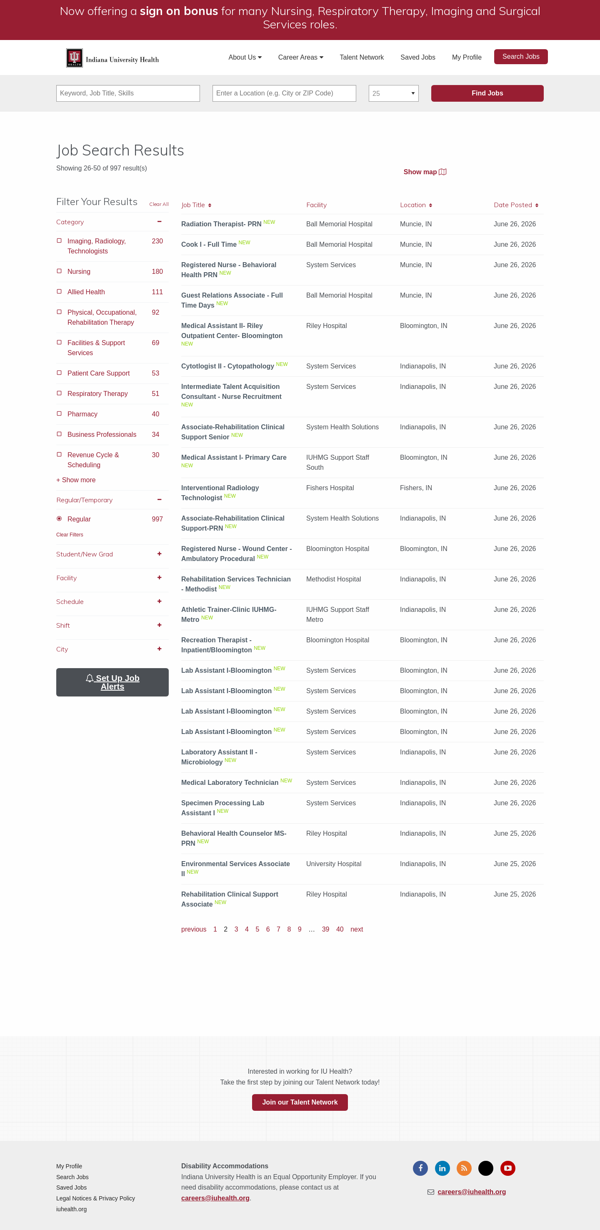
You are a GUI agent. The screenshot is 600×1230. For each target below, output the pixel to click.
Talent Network (362, 57)
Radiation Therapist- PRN (221, 224)
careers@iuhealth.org (215, 1198)
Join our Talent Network (300, 1102)
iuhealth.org (71, 1209)
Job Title (196, 204)
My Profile (467, 57)
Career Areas (300, 57)
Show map (425, 171)
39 (326, 929)
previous (193, 929)
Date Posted (516, 204)
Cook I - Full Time (209, 244)
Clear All (159, 204)
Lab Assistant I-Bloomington (226, 670)
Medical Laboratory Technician (230, 782)
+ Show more (76, 479)
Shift (112, 625)
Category (112, 222)
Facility (112, 578)
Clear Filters (69, 535)
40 (340, 929)
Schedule (112, 601)
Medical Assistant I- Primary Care (234, 457)
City (112, 649)
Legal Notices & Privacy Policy (95, 1198)
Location (416, 204)
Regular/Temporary (112, 500)
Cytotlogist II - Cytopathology (227, 366)
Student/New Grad (112, 554)
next (356, 929)
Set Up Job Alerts (112, 682)
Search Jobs (521, 56)
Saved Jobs (417, 57)
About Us (245, 57)
